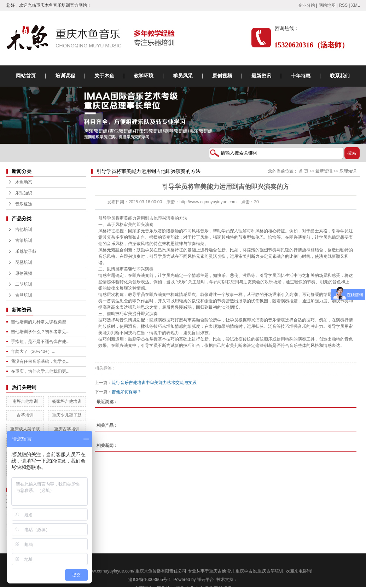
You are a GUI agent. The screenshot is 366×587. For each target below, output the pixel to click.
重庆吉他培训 (221, 571)
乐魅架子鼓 (25, 251)
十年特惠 (300, 76)
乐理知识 (23, 193)
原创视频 (222, 76)
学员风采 (183, 76)
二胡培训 (23, 284)
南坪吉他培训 (25, 401)
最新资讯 (261, 76)
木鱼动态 (23, 182)
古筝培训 (23, 240)
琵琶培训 (23, 262)
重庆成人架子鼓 (25, 428)
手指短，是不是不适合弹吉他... (40, 341)
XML (355, 5)
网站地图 (327, 5)
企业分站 (306, 5)
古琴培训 (23, 295)
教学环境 (143, 76)
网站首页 (26, 76)
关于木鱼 (104, 76)
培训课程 (65, 76)
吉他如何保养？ (126, 391)
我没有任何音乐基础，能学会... (40, 361)
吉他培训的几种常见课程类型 (38, 321)
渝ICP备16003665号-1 (149, 579)
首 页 (303, 171)
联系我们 (340, 76)
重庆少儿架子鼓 (67, 415)
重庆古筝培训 (67, 428)
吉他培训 (23, 229)
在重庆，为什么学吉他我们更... (40, 371)
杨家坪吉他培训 (67, 401)
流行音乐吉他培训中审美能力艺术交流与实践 (154, 382)
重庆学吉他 (246, 571)
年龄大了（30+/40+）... (33, 351)
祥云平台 (205, 579)
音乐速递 (23, 204)
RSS (343, 5)
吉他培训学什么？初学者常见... (40, 331)
